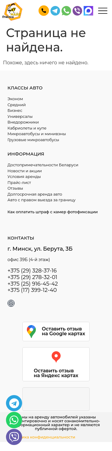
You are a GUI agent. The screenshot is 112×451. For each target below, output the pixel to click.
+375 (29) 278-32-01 (32, 277)
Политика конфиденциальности (42, 437)
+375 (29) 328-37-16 (32, 270)
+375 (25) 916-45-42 (32, 284)
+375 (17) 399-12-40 (32, 290)
